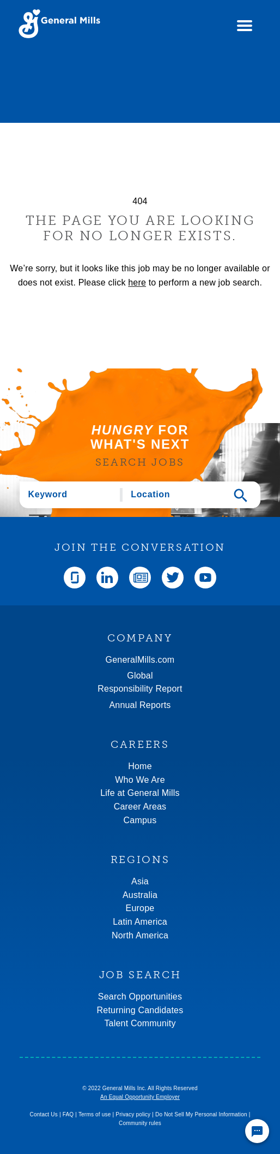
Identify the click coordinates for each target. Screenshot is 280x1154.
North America (140, 935)
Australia (140, 895)
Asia (140, 881)
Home (139, 766)
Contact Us (43, 1114)
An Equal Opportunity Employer (140, 1097)
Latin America (140, 921)
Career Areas (140, 806)
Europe (140, 908)
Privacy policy (132, 1114)
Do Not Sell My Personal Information (201, 1114)
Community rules (140, 1123)
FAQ (68, 1114)
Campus (140, 820)
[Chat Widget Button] (257, 1131)
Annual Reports (140, 705)
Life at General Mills (140, 793)
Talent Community (139, 1023)
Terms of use (94, 1114)
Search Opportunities (140, 996)
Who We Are (140, 779)
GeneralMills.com (140, 659)
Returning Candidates (140, 1010)
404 (139, 201)
